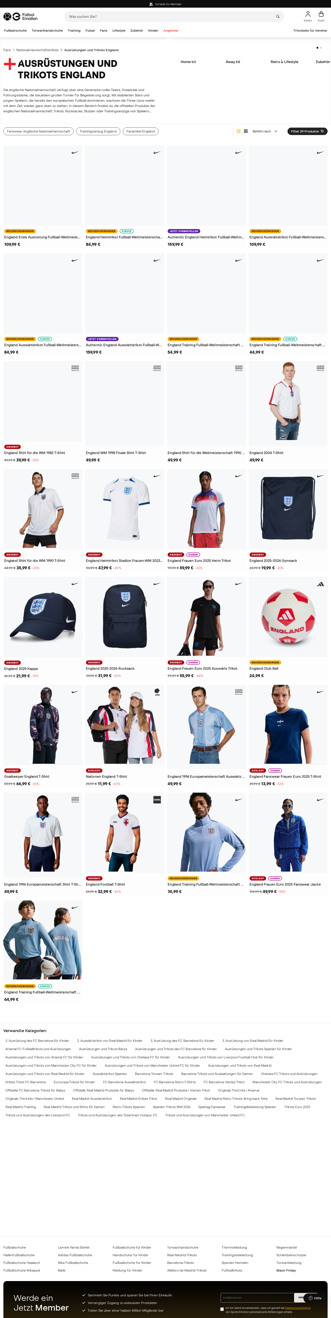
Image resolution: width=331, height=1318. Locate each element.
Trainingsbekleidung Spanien (255, 1107)
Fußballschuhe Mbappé (21, 1270)
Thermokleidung (234, 1247)
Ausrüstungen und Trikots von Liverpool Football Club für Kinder (226, 1057)
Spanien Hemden (235, 1263)
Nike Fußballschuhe (73, 1263)
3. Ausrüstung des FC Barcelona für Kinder (182, 1040)
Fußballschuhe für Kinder (132, 1247)
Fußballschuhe (15, 30)
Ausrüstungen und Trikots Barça (103, 1049)
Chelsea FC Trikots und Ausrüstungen (289, 1074)
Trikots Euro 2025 (297, 1107)
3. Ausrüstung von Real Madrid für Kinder (252, 1040)
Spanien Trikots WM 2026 (172, 1107)
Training (74, 30)
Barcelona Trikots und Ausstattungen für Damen (217, 1074)
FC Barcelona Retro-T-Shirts (175, 1082)
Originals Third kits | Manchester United (35, 1098)
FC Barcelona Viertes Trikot (224, 1082)
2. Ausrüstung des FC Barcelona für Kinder (37, 1040)
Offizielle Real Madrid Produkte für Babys (103, 1090)
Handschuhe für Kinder (131, 1255)
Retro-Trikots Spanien (129, 1107)
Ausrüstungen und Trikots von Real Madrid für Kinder (45, 1074)
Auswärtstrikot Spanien (110, 1074)
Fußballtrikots (232, 1270)
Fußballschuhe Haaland (21, 1263)
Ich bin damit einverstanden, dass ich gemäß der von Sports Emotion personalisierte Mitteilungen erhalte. (268, 1310)
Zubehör (136, 30)
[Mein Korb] (321, 16)
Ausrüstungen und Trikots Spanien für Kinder (258, 1049)
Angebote (170, 30)
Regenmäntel (286, 1247)
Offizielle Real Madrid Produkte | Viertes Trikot (176, 1090)
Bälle (61, 1270)
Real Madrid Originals (180, 1098)
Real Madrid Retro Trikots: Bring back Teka (236, 1098)
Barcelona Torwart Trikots (154, 1074)
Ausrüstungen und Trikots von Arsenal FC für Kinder (44, 1057)
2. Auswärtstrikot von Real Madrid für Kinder (110, 1040)
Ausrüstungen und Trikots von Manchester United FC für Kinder (152, 1065)
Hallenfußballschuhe (19, 1255)
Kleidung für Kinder (127, 1270)
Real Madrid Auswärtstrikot (92, 1098)
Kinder (153, 30)
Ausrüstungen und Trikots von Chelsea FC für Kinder (130, 1057)
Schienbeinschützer (291, 1255)
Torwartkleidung (289, 1263)
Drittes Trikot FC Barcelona (26, 1082)
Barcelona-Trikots (180, 1263)
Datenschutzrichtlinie (298, 1308)
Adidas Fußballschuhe (75, 1255)
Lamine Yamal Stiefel (73, 1247)
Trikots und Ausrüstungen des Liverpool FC (38, 1115)
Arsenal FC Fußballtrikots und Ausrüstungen (38, 1049)
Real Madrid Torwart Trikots (295, 1098)
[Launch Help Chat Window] (315, 1298)
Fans (103, 30)
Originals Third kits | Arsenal (238, 1090)
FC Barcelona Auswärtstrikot (124, 1082)
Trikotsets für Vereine (310, 30)
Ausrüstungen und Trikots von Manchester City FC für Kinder (51, 1065)
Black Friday (286, 1270)
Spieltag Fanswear (212, 1107)
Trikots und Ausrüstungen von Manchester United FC (205, 1115)
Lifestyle (119, 30)
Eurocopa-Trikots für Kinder (74, 1082)
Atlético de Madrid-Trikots (187, 1270)
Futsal (90, 30)
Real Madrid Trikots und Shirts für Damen (74, 1107)
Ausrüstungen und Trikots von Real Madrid (239, 1065)
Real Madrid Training (21, 1107)
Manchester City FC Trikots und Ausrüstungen (286, 1082)
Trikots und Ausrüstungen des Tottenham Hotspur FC (117, 1115)
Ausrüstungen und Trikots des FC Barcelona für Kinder (176, 1049)
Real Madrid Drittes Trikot (138, 1098)
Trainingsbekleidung (237, 1255)
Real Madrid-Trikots (182, 1255)
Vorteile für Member (165, 4)
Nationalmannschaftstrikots (37, 50)
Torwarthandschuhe (47, 30)
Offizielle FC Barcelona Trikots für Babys (35, 1090)
